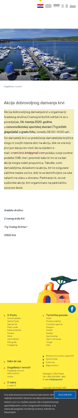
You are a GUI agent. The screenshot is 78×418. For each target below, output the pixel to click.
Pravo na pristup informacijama (20, 388)
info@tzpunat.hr (56, 379)
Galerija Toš (12, 324)
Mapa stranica (52, 365)
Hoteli (48, 318)
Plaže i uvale (12, 327)
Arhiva (10, 376)
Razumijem (65, 394)
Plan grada (11, 342)
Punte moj (50, 362)
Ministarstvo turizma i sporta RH (60, 355)
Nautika (49, 333)
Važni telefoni (13, 338)
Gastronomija (52, 336)
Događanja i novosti (13, 86)
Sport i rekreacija (53, 338)
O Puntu (12, 315)
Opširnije (16, 401)
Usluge (49, 342)
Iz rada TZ (11, 385)
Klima (9, 336)
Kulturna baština (14, 330)
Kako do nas (14, 361)
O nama (11, 382)
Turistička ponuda (56, 315)
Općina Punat (13, 321)
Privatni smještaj (53, 321)
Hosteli (49, 330)
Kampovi (50, 327)
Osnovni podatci (14, 318)
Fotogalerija (12, 344)
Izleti (48, 344)
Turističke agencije (54, 324)
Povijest (10, 333)
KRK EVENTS (13, 373)
